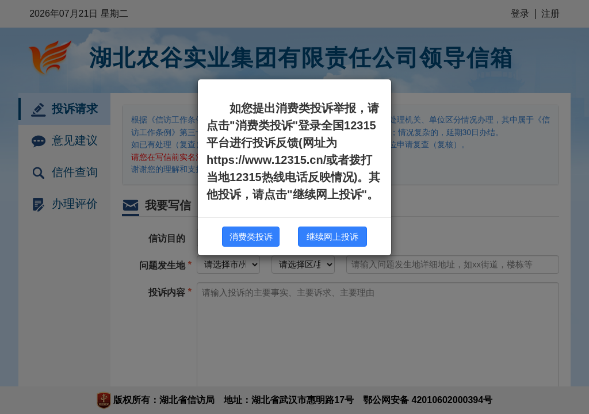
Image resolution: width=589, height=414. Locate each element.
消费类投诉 (251, 236)
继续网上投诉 (332, 236)
